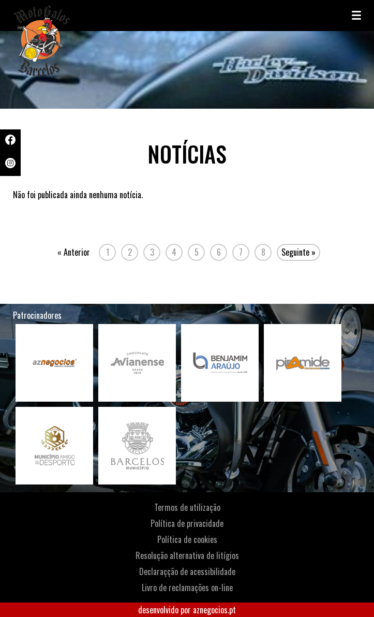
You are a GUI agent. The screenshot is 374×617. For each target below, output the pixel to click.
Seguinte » (298, 252)
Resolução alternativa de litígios (187, 555)
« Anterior (73, 252)
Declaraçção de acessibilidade (187, 571)
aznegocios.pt (214, 610)
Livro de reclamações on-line (187, 587)
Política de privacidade (187, 523)
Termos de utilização (187, 507)
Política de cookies (187, 539)
